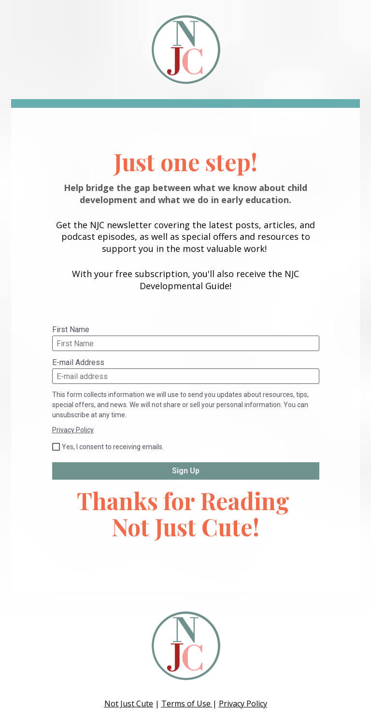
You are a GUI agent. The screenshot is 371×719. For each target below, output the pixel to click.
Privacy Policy (73, 430)
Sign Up (186, 470)
